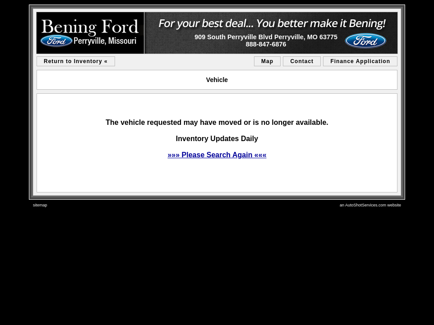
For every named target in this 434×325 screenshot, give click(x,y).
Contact (302, 61)
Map (267, 61)
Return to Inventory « (76, 61)
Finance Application (360, 61)
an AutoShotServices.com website (370, 205)
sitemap (40, 205)
